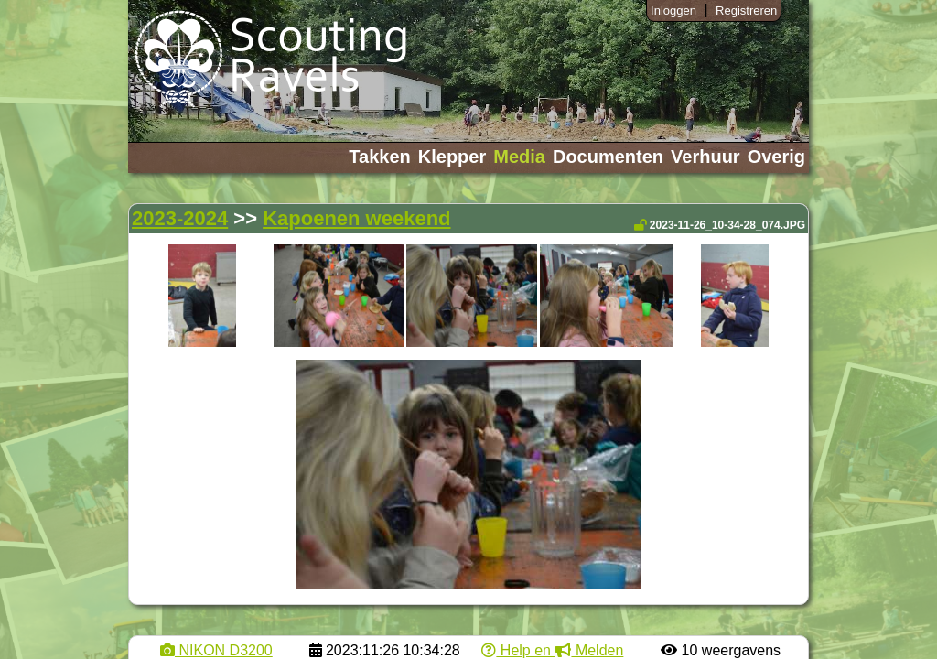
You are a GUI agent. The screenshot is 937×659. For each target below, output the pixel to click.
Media (519, 156)
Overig (776, 156)
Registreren (746, 10)
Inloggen (673, 10)
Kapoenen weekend (356, 218)
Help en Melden (552, 650)
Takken (379, 156)
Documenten (608, 156)
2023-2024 (180, 218)
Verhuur (705, 156)
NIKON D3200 (216, 650)
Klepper (452, 156)
